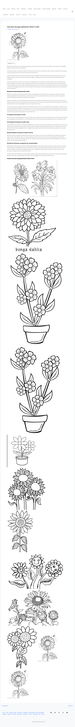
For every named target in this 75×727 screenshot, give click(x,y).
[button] (26, 15)
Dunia (7, 712)
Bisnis (15, 712)
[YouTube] (67, 712)
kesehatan (25, 714)
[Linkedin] (55, 712)
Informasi (14, 714)
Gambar (9, 29)
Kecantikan (19, 714)
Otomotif (30, 714)
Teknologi (35, 714)
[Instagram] (59, 712)
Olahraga (25, 712)
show (13, 63)
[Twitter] (51, 712)
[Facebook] (63, 712)
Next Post (71, 705)
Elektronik (5, 714)
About (43, 714)
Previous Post (4, 705)
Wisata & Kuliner (31, 712)
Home (4, 712)
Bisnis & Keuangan (40, 712)
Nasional (11, 712)
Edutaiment (19, 712)
